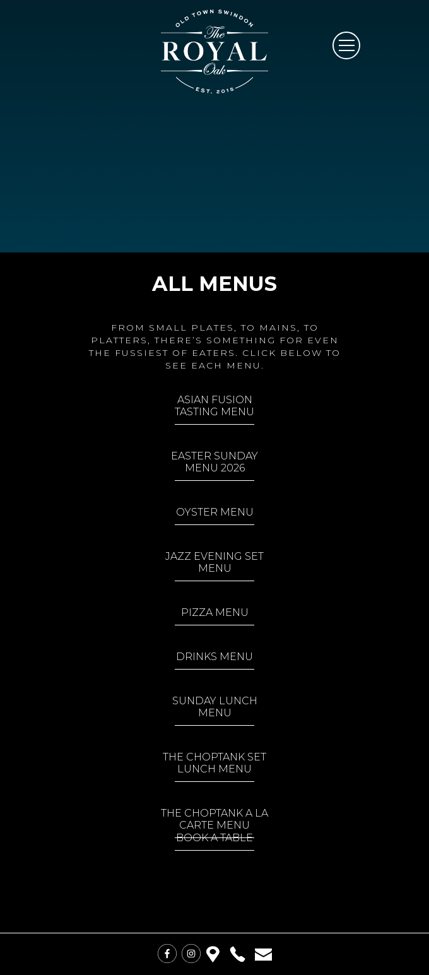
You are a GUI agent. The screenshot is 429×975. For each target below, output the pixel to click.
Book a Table (214, 838)
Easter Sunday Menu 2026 (214, 462)
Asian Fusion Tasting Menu (214, 406)
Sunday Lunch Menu (214, 707)
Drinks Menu (214, 657)
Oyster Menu (215, 512)
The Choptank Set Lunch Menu (214, 763)
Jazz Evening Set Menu (214, 562)
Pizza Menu (215, 612)
